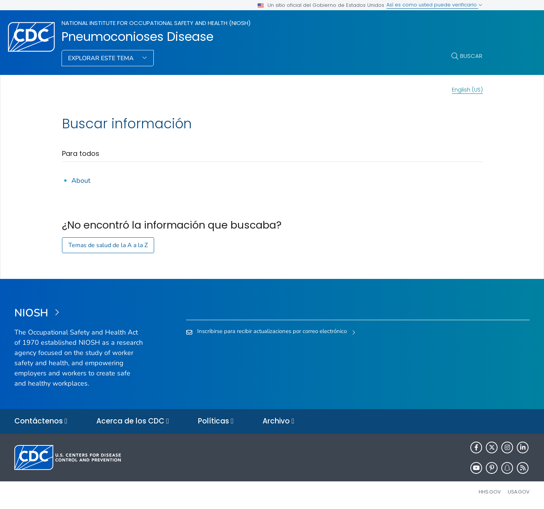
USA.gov (519, 491)
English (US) (467, 89)
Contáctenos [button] (40, 421)
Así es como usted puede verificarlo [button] (434, 4)
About (80, 180)
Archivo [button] (278, 421)
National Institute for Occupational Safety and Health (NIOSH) (156, 23)
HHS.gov (490, 491)
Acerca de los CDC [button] (132, 421)
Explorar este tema (101, 58)
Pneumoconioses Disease (137, 36)
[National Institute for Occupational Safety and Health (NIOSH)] (78, 313)
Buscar (471, 56)
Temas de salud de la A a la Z (108, 245)
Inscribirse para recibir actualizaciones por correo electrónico (272, 331)
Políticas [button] (215, 421)
